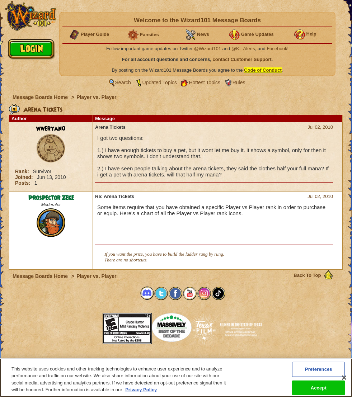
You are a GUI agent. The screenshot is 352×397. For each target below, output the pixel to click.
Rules (239, 82)
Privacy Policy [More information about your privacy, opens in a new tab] (141, 389)
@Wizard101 (207, 48)
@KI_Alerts (243, 48)
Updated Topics (159, 82)
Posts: (23, 183)
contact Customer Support (242, 59)
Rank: (22, 171)
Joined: (24, 177)
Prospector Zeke (51, 198)
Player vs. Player (96, 97)
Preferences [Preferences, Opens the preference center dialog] (318, 369)
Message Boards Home (41, 97)
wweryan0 (51, 128)
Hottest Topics (204, 82)
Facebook (277, 48)
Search (123, 82)
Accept (319, 387)
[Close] (344, 378)
